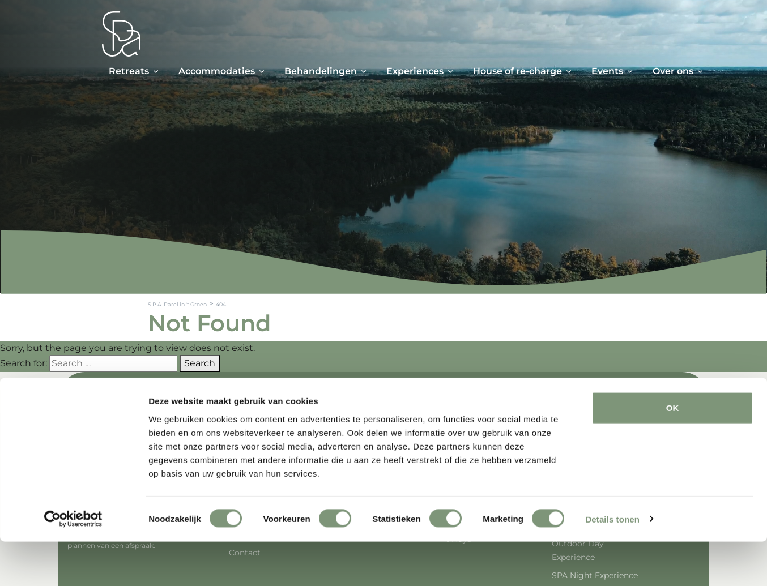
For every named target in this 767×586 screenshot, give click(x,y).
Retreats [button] (129, 71)
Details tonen (612, 563)
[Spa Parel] (121, 34)
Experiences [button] (415, 71)
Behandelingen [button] (320, 71)
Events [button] (607, 71)
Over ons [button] (673, 71)
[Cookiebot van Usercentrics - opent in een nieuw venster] (73, 563)
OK (672, 452)
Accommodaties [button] (216, 71)
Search (199, 363)
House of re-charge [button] (517, 71)
